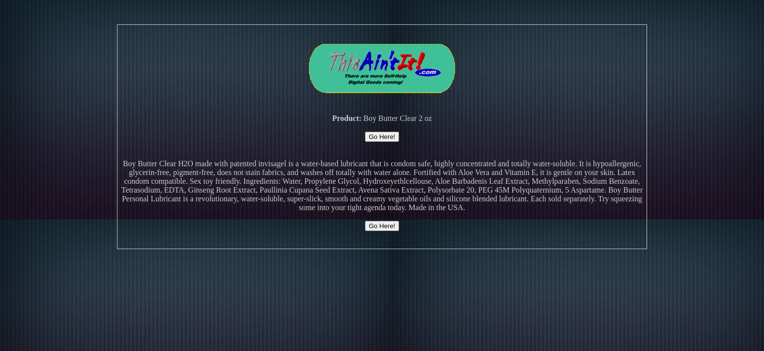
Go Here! (382, 136)
